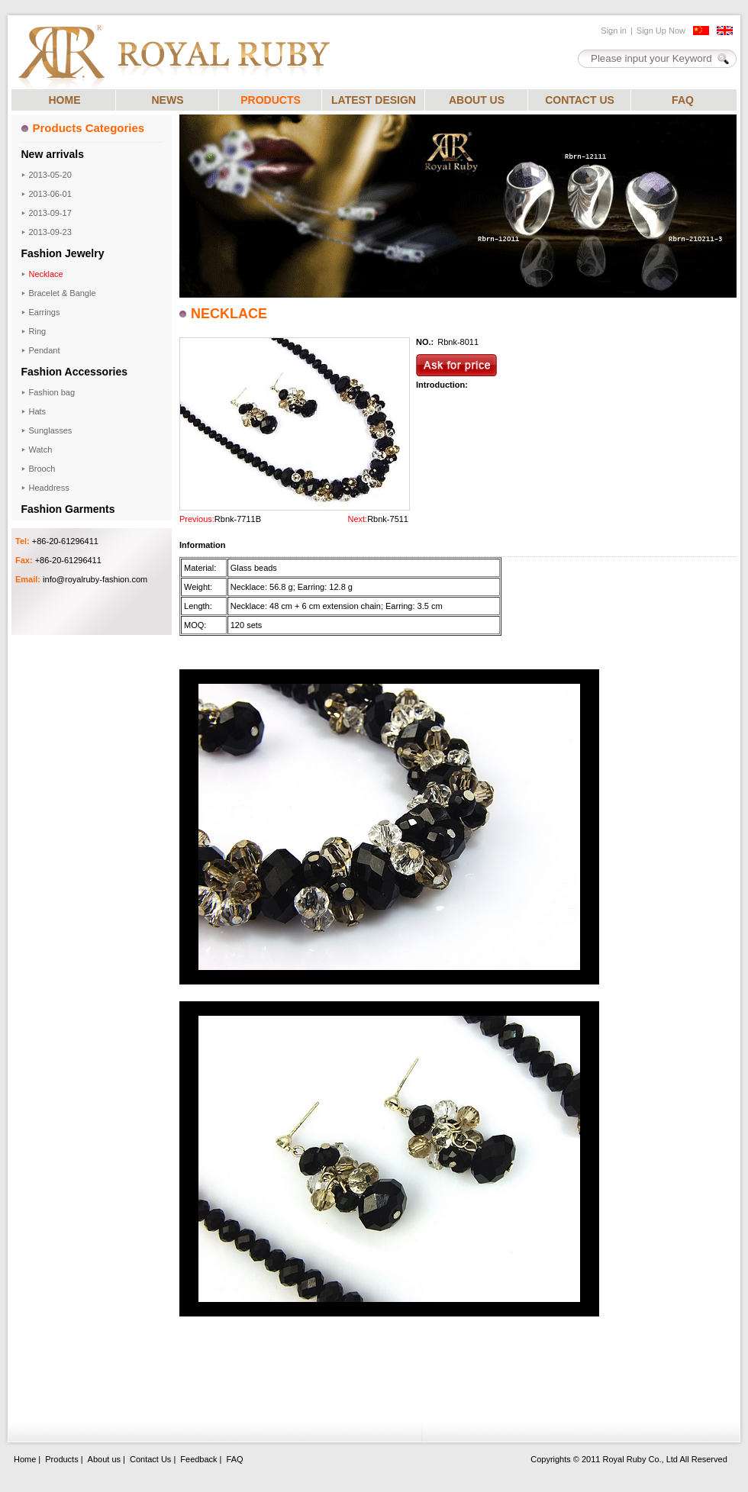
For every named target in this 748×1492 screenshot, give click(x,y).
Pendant (44, 350)
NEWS (168, 100)
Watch (41, 449)
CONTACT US (579, 100)
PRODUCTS (270, 100)
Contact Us (150, 1459)
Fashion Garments (68, 509)
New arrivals (53, 154)
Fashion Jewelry (63, 253)
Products (61, 1459)
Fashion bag (52, 392)
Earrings (44, 312)
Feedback (198, 1459)
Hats (38, 411)
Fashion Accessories (74, 372)
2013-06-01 (50, 193)
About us (104, 1459)
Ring (38, 331)
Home (25, 1459)
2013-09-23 (50, 232)
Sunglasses (51, 430)
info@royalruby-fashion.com (95, 579)
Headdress (49, 487)
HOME (65, 100)
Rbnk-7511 (387, 519)
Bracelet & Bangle (62, 293)
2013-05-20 (50, 174)
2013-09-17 (50, 213)
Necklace (46, 274)
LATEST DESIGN (373, 100)
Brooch (42, 468)
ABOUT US (477, 100)
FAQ (683, 100)
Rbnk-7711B (237, 519)
